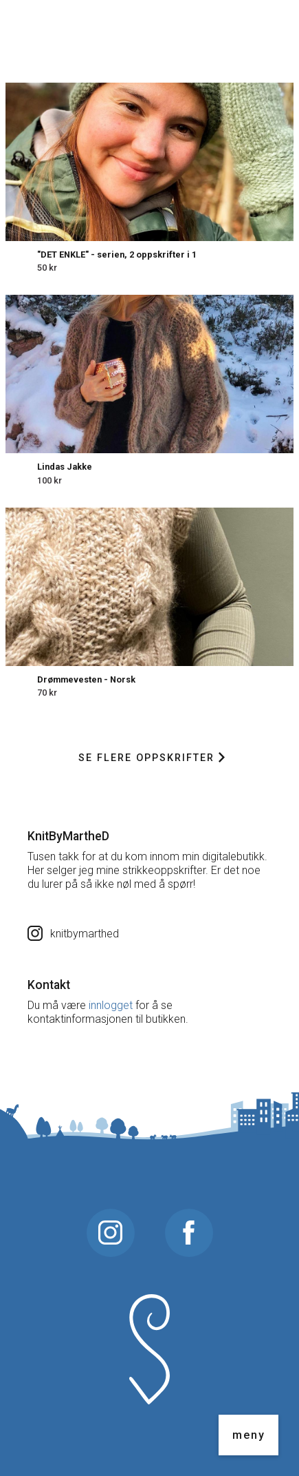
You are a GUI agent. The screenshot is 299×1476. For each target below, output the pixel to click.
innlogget (111, 1005)
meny (248, 1435)
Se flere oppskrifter (151, 758)
